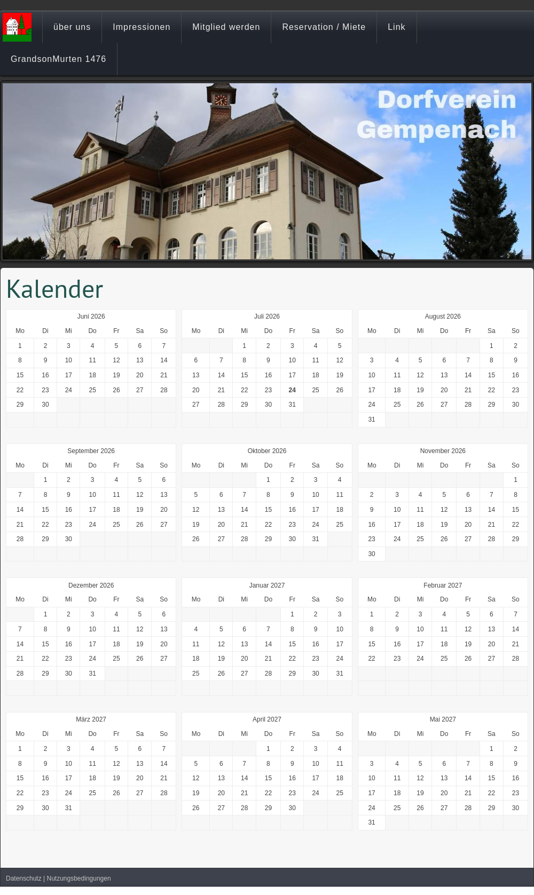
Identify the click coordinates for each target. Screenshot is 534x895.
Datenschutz (24, 878)
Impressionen (141, 26)
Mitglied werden (226, 26)
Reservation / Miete (324, 26)
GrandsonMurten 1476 (58, 59)
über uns (72, 26)
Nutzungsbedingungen (79, 878)
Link (396, 26)
